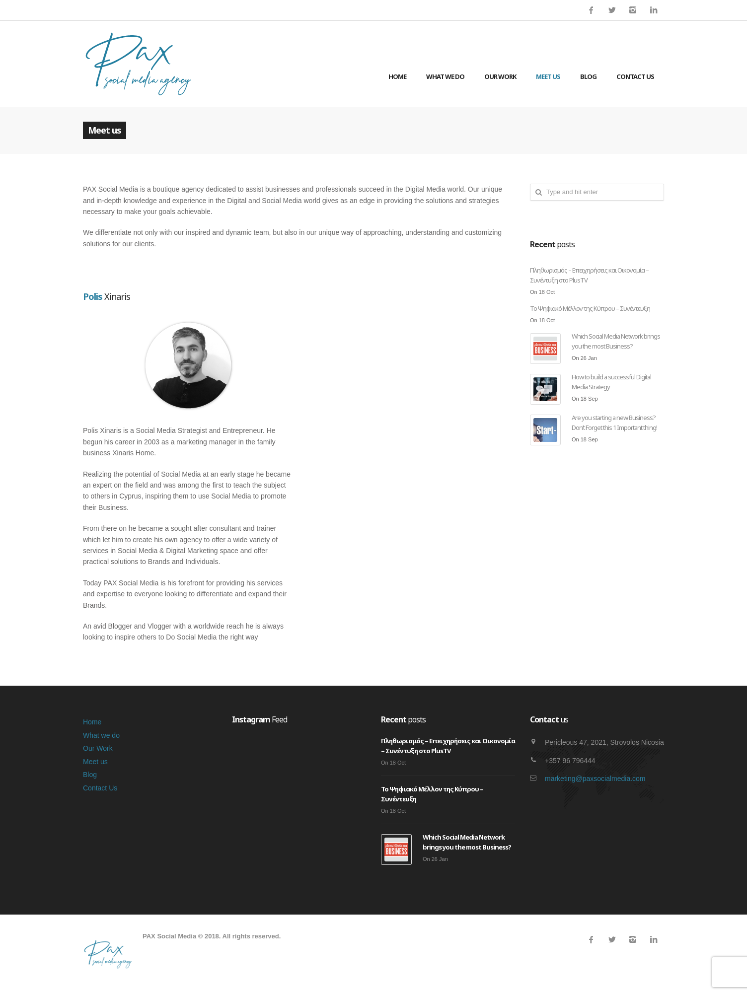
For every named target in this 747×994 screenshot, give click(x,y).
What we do (445, 76)
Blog (588, 76)
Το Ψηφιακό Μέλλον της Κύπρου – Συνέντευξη (590, 308)
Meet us (548, 76)
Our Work (500, 76)
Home (397, 76)
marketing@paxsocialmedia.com (595, 778)
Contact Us (635, 76)
